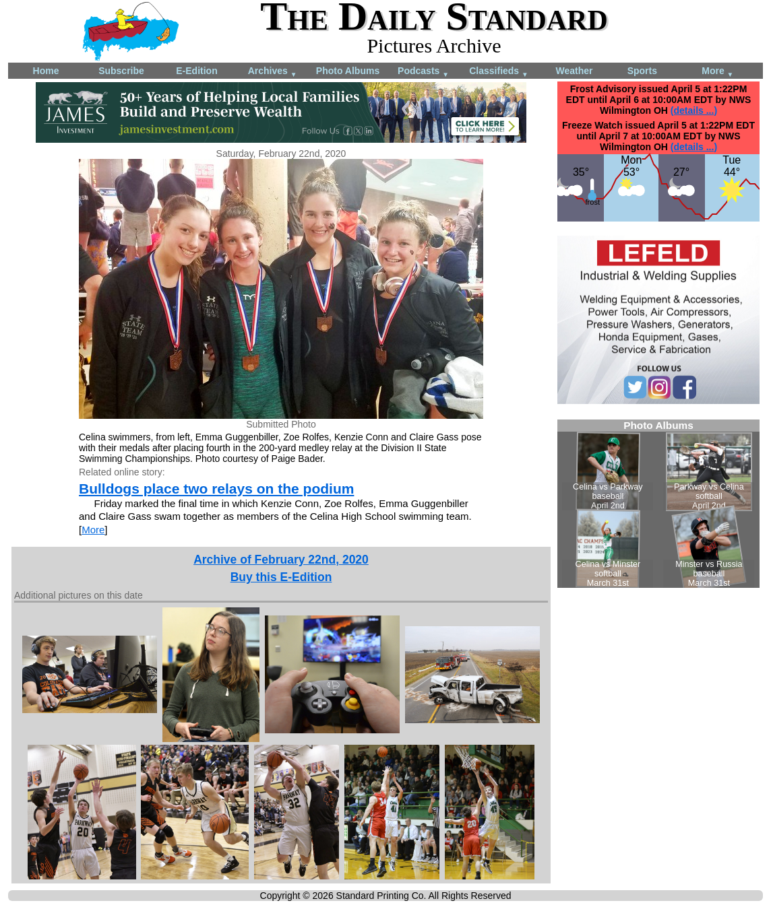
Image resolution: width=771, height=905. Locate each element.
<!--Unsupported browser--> (658, 504)
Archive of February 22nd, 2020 (281, 559)
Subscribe (121, 70)
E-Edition (196, 70)
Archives (272, 71)
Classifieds (498, 71)
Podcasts (423, 71)
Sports (642, 70)
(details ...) (694, 110)
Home (46, 70)
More (717, 71)
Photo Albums (347, 70)
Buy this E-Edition (281, 577)
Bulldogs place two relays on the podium (216, 488)
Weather (574, 70)
